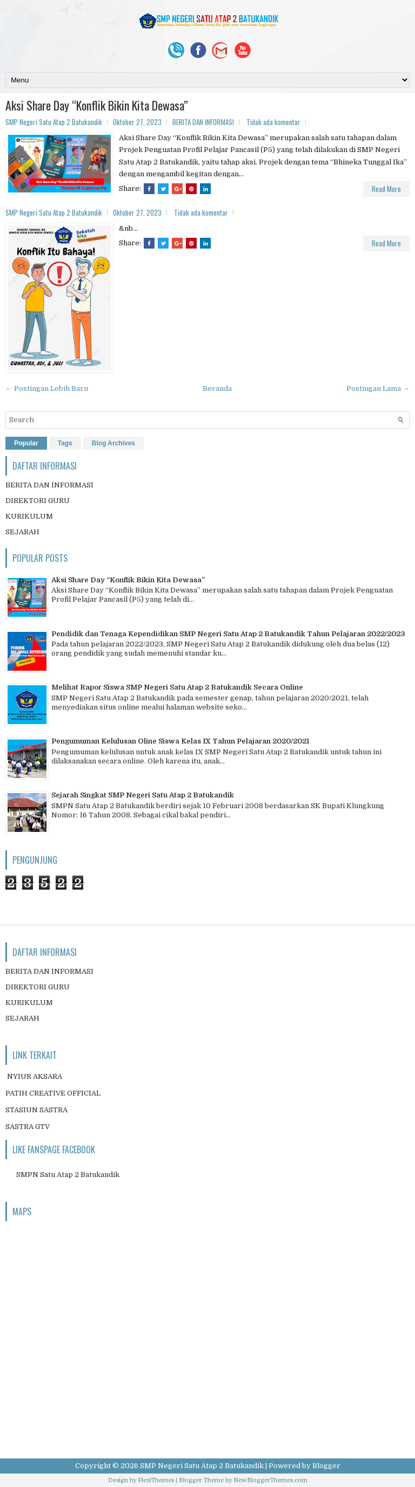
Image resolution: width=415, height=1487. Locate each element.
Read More (386, 188)
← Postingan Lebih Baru (46, 388)
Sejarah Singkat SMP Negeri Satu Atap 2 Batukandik (142, 795)
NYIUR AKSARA (34, 1076)
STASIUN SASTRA (36, 1110)
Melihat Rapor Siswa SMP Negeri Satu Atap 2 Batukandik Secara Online (177, 687)
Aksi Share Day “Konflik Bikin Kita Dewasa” (96, 105)
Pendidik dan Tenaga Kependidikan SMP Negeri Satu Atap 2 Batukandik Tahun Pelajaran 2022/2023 (228, 634)
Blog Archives (113, 443)
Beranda (217, 388)
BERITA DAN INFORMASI (203, 121)
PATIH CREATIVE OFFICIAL (53, 1093)
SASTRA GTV (27, 1127)
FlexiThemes (156, 1480)
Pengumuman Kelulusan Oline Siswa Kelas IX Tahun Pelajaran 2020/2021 (180, 741)
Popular (26, 443)
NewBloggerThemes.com (270, 1480)
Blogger (326, 1466)
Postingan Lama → (378, 388)
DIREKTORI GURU (37, 501)
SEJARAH (22, 532)
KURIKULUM (29, 516)
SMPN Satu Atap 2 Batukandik (67, 1175)
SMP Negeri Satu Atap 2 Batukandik (202, 1466)
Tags (65, 443)
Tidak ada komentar (273, 121)
